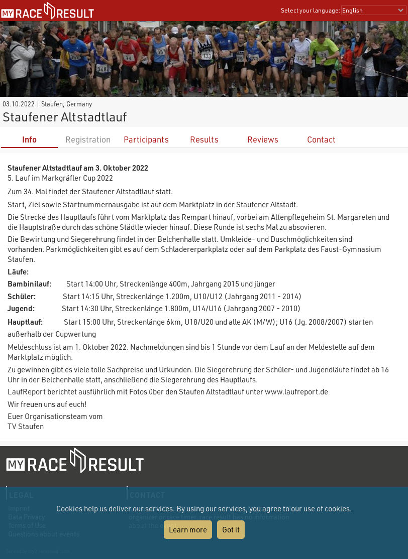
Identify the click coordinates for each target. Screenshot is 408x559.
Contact (321, 139)
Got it (231, 529)
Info (29, 139)
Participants (146, 139)
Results (204, 139)
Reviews (262, 139)
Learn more (188, 529)
